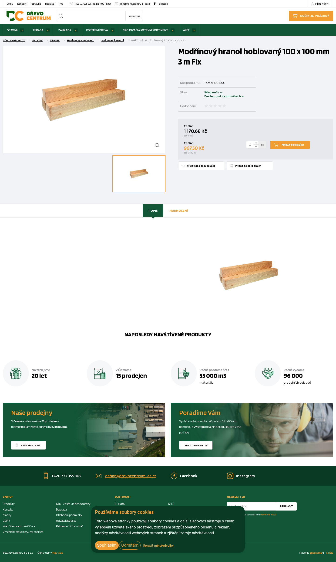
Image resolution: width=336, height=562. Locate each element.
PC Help (329, 552)
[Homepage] (28, 16)
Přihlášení (322, 4)
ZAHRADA (64, 30)
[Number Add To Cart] (250, 145)
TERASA (38, 30)
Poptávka (35, 3)
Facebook (163, 3)
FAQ (61, 3)
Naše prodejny (30, 445)
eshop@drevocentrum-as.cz (135, 3)
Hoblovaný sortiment (80, 40)
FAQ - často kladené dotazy (73, 504)
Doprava (49, 3)
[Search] (61, 16)
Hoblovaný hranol (112, 40)
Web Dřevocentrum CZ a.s (19, 526)
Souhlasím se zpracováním (254, 514)
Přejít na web (194, 445)
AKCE (186, 30)
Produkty (8, 504)
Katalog (37, 40)
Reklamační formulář (69, 526)
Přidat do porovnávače (201, 165)
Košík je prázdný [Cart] (314, 15)
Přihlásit (286, 506)
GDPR (6, 520)
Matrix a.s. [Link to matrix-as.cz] (57, 552)
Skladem (210, 94)
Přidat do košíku (293, 144)
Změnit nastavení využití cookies (23, 532)
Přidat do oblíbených (248, 165)
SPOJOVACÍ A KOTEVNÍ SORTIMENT (145, 30)
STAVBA (12, 30)
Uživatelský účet (66, 520)
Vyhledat (134, 16)
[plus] (256, 143)
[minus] (256, 147)
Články (7, 515)
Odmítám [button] (129, 545)
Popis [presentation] (153, 210)
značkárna (316, 552)
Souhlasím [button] (107, 545)
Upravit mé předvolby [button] (158, 545)
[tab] (153, 210)
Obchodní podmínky (69, 515)
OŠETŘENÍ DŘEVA (97, 30)
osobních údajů (268, 514)
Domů (10, 3)
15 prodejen (131, 375)
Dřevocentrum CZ (14, 40)
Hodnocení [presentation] (178, 210)
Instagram (245, 475)
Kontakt (21, 3)
